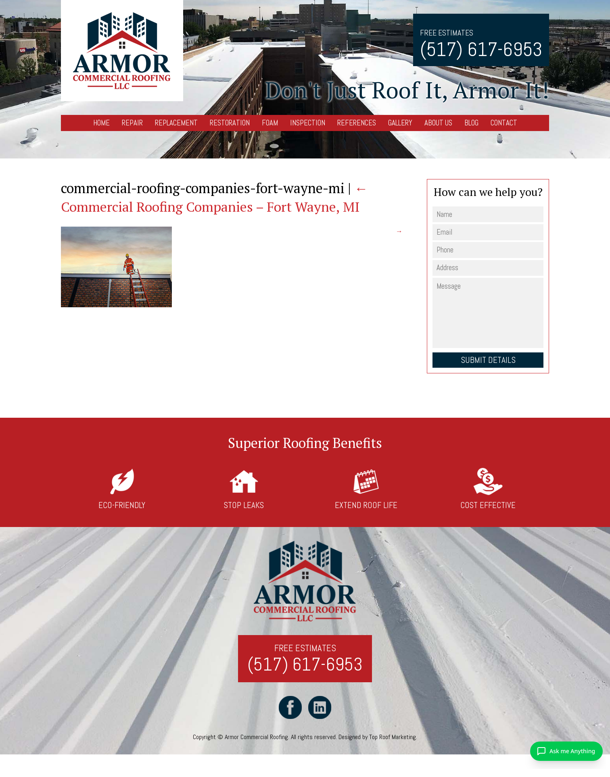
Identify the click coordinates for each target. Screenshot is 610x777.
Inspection (307, 123)
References (356, 123)
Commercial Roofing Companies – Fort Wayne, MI (214, 197)
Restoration (230, 123)
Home (101, 123)
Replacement (176, 123)
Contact (504, 123)
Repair (132, 123)
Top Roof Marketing (392, 737)
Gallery (400, 123)
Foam (270, 123)
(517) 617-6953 (481, 49)
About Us (438, 123)
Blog (471, 123)
